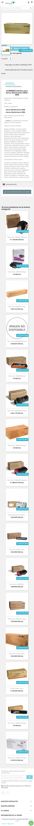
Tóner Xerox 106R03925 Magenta (17, 480)
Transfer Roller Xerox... (17, 688)
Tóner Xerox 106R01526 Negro (17, 723)
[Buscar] (17, 8)
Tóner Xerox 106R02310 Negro (17, 619)
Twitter (8, 792)
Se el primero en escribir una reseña (17, 192)
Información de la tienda (11, 815)
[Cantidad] (3, 49)
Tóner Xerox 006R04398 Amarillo (17, 341)
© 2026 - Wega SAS (7, 824)
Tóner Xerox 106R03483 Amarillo (17, 411)
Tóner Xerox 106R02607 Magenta (17, 237)
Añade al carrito (19, 48)
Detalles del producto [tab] (13, 86)
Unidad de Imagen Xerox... (17, 549)
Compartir (10, 58)
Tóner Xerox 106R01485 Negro (17, 272)
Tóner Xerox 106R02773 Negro (17, 758)
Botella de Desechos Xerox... (17, 515)
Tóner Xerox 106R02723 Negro (17, 445)
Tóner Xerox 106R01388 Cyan (17, 376)
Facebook (3, 792)
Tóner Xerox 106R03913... (17, 584)
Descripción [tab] (10, 83)
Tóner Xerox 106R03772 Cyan (17, 306)
